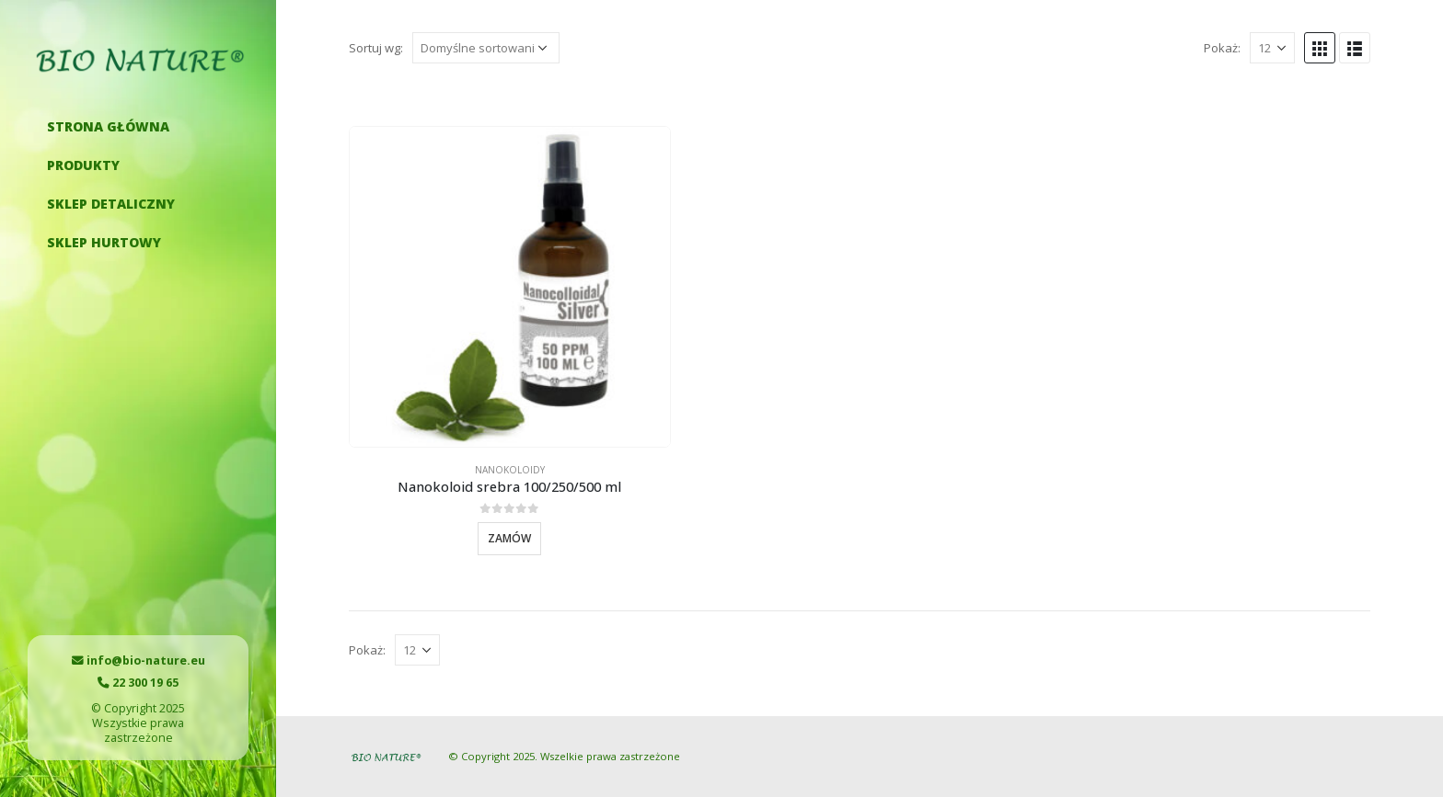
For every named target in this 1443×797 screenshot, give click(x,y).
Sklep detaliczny (111, 203)
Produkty (83, 165)
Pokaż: (1222, 48)
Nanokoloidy (510, 469)
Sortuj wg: (376, 48)
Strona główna (108, 126)
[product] (510, 287)
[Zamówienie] (486, 47)
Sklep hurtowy (104, 242)
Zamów (509, 538)
